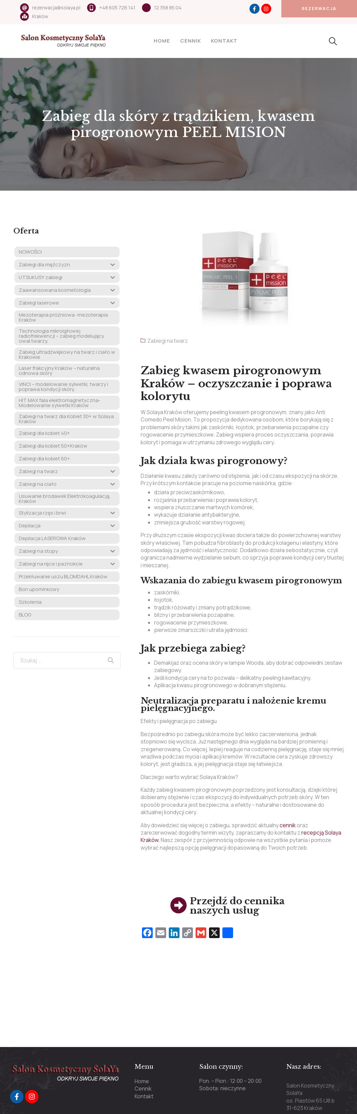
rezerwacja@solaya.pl (56, 7)
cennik (288, 825)
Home (162, 40)
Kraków (40, 16)
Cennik (190, 40)
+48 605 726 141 (117, 7)
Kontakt (224, 40)
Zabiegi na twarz (167, 340)
